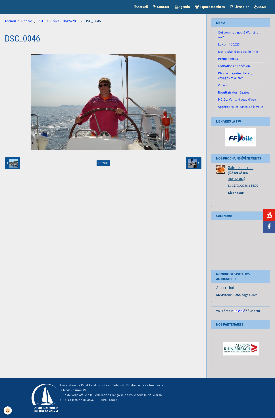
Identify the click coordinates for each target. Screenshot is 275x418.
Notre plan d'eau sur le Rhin (238, 51)
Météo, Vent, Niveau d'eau (237, 99)
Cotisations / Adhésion (234, 66)
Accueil (141, 7)
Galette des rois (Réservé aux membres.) (240, 173)
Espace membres (210, 7)
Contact (161, 7)
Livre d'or (239, 7)
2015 (41, 21)
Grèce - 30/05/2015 (64, 21)
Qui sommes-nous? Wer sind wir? (238, 34)
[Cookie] (8, 410)
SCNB (260, 7)
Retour (103, 163)
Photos (27, 21)
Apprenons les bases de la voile (240, 107)
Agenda (182, 7)
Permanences (228, 59)
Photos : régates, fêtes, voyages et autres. (235, 75)
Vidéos (223, 85)
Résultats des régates (233, 92)
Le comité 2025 (228, 44)
